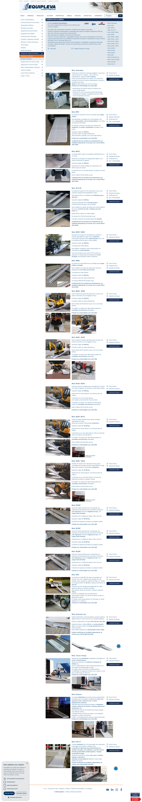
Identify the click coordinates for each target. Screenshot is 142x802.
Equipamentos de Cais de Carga (32, 62)
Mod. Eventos (112, 61)
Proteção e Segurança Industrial (32, 39)
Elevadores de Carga (32, 28)
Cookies (67, 788)
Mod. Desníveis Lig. (113, 57)
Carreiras (98, 15)
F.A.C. (45, 788)
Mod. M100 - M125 (113, 39)
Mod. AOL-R (111, 64)
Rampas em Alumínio (27, 56)
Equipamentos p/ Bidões (32, 33)
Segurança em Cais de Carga (32, 64)
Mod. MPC (111, 25)
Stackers (32, 48)
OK (120, 15)
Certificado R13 (113, 119)
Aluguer (50, 15)
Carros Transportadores (32, 19)
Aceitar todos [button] (9, 793)
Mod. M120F (111, 50)
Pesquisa (61, 788)
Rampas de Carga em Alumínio (38, 1)
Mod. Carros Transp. (114, 59)
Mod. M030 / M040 (113, 32)
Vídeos (69, 15)
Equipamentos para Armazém (32, 31)
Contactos (88, 15)
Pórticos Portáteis (32, 70)
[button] (15, 797)
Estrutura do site (53, 788)
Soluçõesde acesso (135, 799)
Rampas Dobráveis (26, 59)
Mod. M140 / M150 (113, 41)
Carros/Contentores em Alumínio (32, 22)
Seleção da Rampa (114, 75)
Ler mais (16, 775)
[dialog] (15, 780)
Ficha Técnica (113, 73)
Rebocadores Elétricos (32, 25)
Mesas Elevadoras (32, 50)
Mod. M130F (111, 52)
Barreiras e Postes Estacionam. (32, 42)
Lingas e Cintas (32, 76)
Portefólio (60, 15)
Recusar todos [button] (21, 793)
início (22, 15)
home (20, 1)
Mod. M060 (111, 34)
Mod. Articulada (112, 23)
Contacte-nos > (114, 79)
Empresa (30, 15)
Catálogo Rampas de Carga (81, 48)
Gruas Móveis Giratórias (32, 73)
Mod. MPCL (111, 27)
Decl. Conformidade (114, 121)
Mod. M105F (111, 48)
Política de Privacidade (77, 788)
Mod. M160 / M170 (113, 43)
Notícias (78, 15)
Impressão (53, 48)
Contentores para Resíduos (32, 36)
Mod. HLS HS (112, 30)
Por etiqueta (88, 788)
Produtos (26, 1)
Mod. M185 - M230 (113, 46)
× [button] (27, 763)
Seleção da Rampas (114, 556)
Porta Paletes (32, 45)
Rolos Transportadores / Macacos (32, 67)
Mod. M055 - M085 (113, 37)
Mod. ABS (111, 55)
